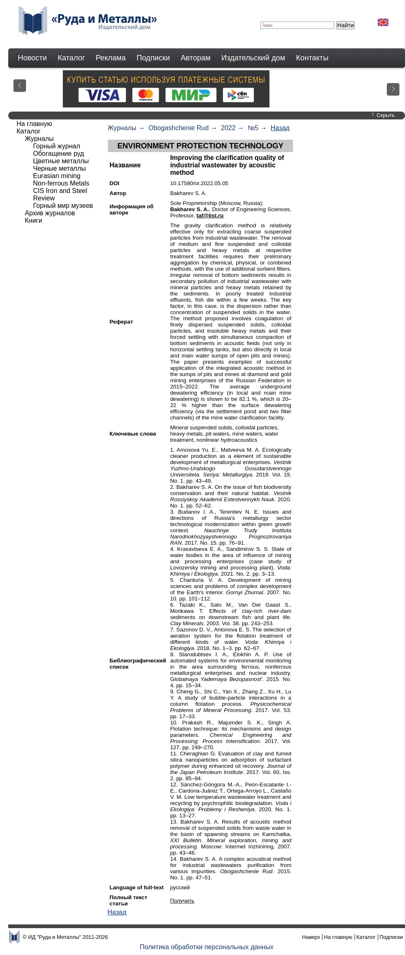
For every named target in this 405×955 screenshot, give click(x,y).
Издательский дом (254, 58)
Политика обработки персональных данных (207, 946)
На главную (34, 123)
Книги (33, 220)
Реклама (111, 58)
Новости (32, 58)
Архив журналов (50, 213)
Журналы (121, 127)
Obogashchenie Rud (178, 127)
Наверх (311, 937)
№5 (253, 127)
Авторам (195, 58)
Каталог (71, 58)
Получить (182, 901)
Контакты (312, 58)
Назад (280, 127)
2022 (228, 127)
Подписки (153, 58)
